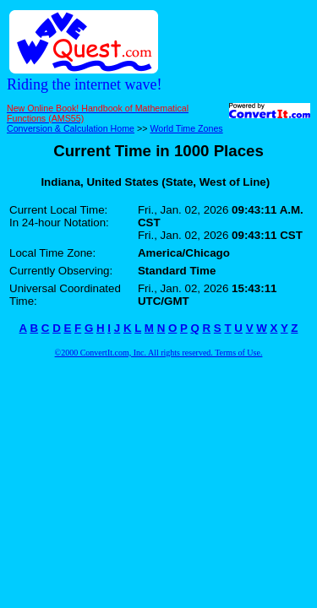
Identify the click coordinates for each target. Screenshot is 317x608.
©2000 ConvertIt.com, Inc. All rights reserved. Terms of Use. (159, 352)
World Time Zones (186, 128)
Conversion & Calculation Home (70, 128)
